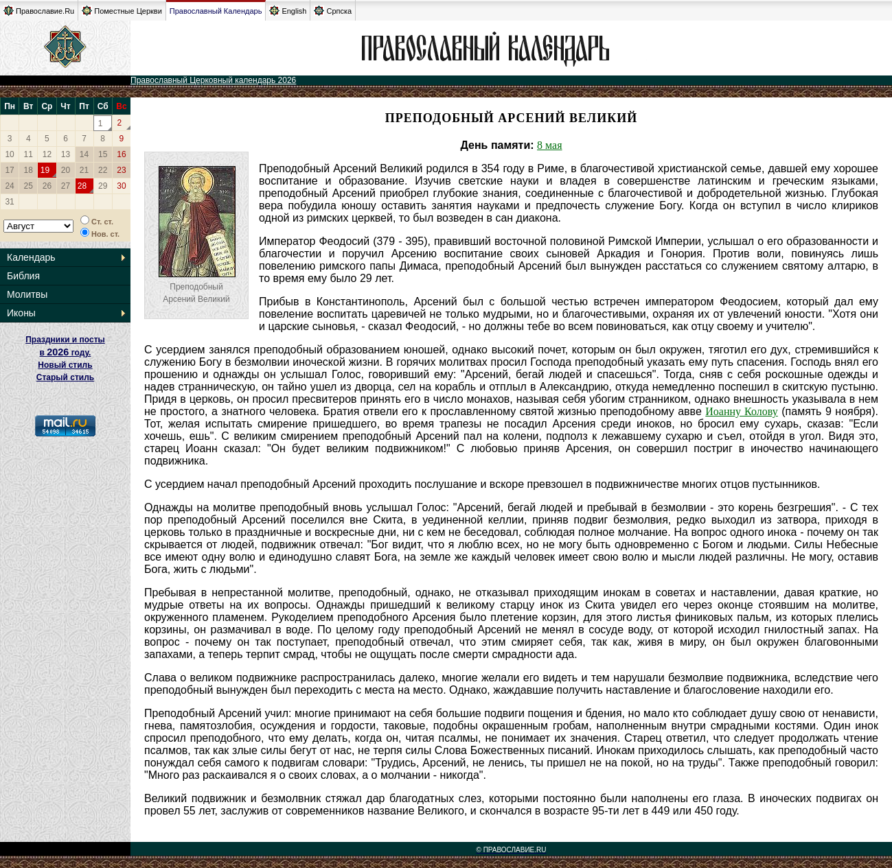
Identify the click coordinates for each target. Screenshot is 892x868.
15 (102, 154)
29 (102, 186)
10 (9, 154)
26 (47, 186)
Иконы (21, 312)
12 (47, 154)
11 (28, 154)
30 (121, 186)
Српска (333, 10)
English (287, 10)
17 (9, 170)
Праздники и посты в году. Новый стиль (65, 352)
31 (9, 202)
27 (65, 186)
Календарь (31, 257)
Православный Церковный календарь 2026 (213, 80)
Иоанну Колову (741, 411)
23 (121, 170)
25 (28, 186)
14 (84, 154)
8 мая (549, 145)
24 (9, 186)
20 (65, 170)
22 (102, 170)
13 (65, 154)
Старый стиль (65, 377)
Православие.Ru (38, 10)
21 (84, 170)
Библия (23, 275)
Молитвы (27, 294)
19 (45, 170)
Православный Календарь (216, 11)
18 (28, 170)
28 (82, 186)
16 (121, 154)
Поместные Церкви (122, 10)
